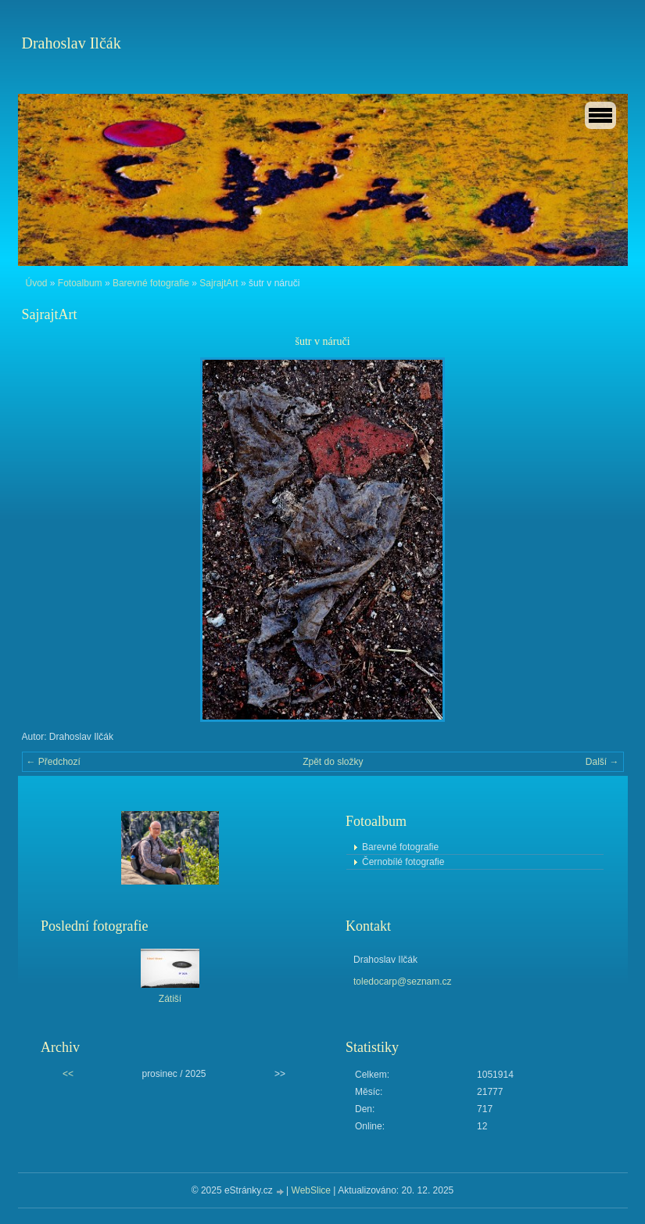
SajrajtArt (218, 283)
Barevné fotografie (151, 283)
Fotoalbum (80, 283)
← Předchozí (54, 761)
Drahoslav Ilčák (71, 43)
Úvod (37, 283)
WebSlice (311, 1190)
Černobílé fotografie (403, 861)
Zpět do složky (333, 761)
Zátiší (170, 998)
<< (68, 1073)
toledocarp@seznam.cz (402, 981)
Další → (602, 761)
